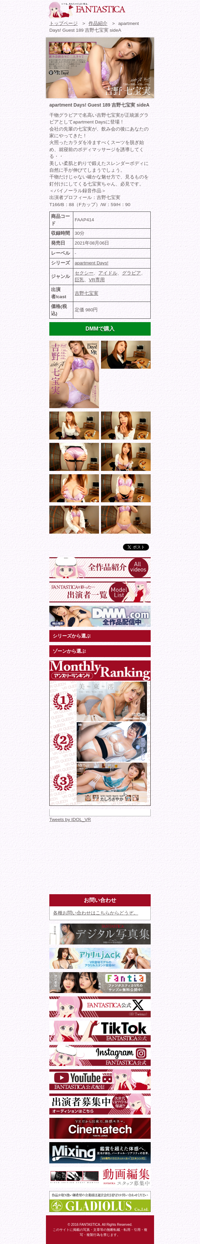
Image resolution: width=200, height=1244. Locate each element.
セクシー (84, 273)
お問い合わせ (134, 8)
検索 (146, 8)
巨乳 (79, 279)
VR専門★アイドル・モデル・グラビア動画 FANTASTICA (86, 10)
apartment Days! (91, 262)
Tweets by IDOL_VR (70, 819)
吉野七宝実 (86, 293)
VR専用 (97, 279)
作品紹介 (98, 23)
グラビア (131, 273)
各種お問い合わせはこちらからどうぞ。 (95, 912)
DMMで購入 (100, 329)
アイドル (107, 273)
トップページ (63, 23)
